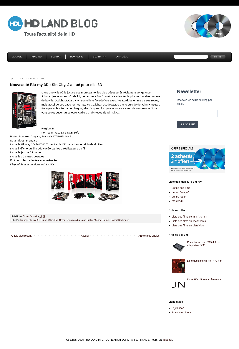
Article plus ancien (149, 235)
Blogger (167, 339)
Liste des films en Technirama (189, 221)
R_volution (178, 308)
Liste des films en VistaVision (188, 225)
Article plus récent (21, 235)
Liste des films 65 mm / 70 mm (189, 216)
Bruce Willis (47, 220)
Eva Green (59, 220)
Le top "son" (179, 196)
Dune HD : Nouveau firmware (204, 279)
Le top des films (181, 187)
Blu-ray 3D (34, 220)
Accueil (17, 56)
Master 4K (178, 201)
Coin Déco (122, 56)
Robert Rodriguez (120, 220)
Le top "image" (180, 192)
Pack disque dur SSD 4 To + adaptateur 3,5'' (203, 244)
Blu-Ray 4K (99, 56)
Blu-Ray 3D (76, 56)
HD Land (36, 56)
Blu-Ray (56, 56)
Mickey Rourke (101, 220)
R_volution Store (181, 312)
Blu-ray (23, 220)
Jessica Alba (73, 220)
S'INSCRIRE (187, 124)
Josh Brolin (87, 220)
